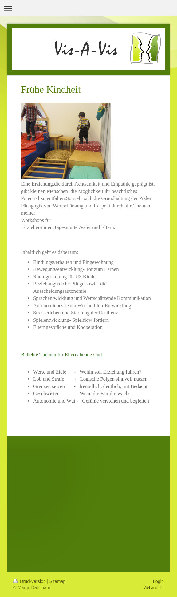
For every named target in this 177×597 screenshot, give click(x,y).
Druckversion (30, 581)
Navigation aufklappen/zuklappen (88, 8)
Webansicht (153, 587)
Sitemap (57, 581)
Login (158, 581)
